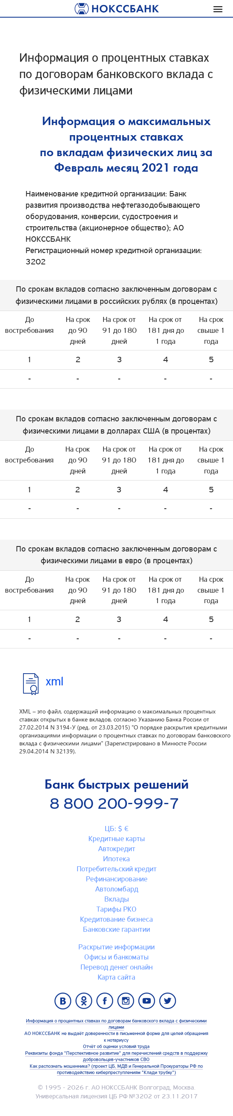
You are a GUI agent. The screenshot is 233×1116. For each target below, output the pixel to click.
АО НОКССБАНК (114, 1087)
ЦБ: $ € (117, 828)
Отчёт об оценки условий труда (116, 1046)
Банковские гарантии (116, 929)
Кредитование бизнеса (116, 919)
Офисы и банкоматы (116, 957)
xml (55, 681)
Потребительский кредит (117, 869)
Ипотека (116, 859)
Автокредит (116, 848)
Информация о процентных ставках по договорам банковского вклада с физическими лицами (116, 1024)
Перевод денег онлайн (116, 967)
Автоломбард (116, 889)
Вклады (116, 899)
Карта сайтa (116, 977)
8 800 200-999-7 (114, 804)
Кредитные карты (116, 838)
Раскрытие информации (116, 947)
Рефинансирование (117, 879)
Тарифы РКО (116, 909)
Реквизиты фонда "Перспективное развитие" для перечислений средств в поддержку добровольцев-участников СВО (116, 1056)
